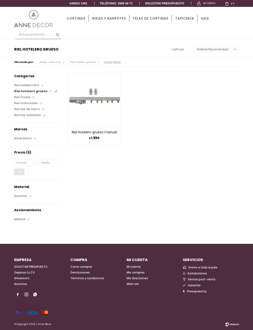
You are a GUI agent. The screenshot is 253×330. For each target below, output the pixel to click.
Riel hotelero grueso (83, 62)
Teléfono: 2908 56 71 (116, 3)
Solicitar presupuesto (164, 3)
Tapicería (184, 18)
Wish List (133, 284)
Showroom (21, 278)
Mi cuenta (134, 267)
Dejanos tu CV (24, 272)
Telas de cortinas (150, 18)
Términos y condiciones (87, 278)
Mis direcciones (137, 278)
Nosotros (20, 284)
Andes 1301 (78, 3)
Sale (205, 18)
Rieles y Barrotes (109, 18)
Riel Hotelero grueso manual (94, 132)
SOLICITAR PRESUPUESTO (30, 267)
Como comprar (81, 267)
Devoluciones (80, 272)
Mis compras (136, 272)
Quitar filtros (112, 62)
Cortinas (76, 18)
